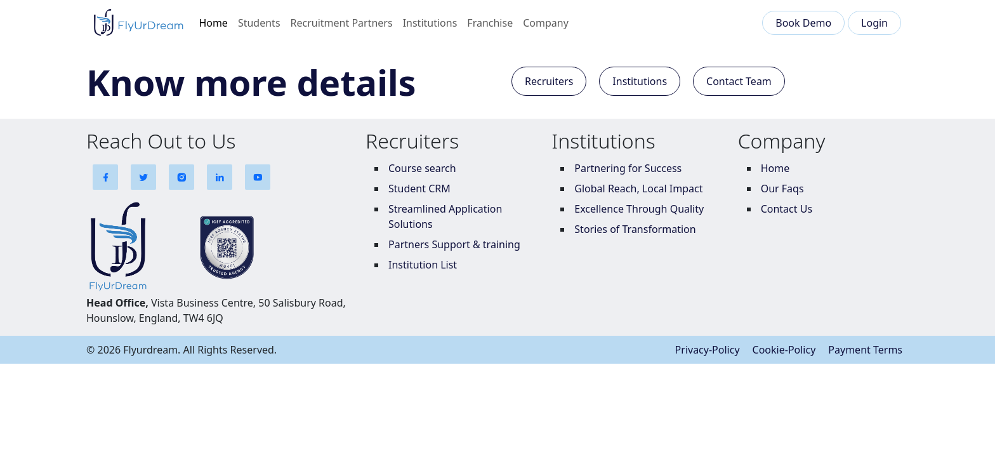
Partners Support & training (454, 244)
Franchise (490, 23)
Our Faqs (782, 188)
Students (259, 23)
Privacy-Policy (707, 350)
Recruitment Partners (342, 23)
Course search (422, 168)
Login (874, 23)
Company (546, 23)
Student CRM (419, 188)
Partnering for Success (628, 168)
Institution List (422, 265)
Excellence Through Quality (639, 209)
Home (213, 23)
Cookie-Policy (784, 350)
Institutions (430, 23)
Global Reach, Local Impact (638, 188)
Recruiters (549, 81)
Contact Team (739, 81)
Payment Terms (865, 350)
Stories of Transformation (634, 229)
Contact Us (786, 209)
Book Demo (803, 23)
